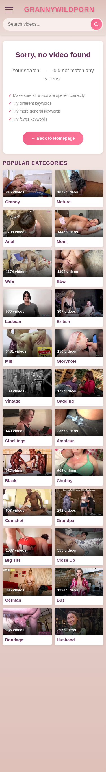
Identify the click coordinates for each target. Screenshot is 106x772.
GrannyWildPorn (59, 9)
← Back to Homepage (53, 138)
